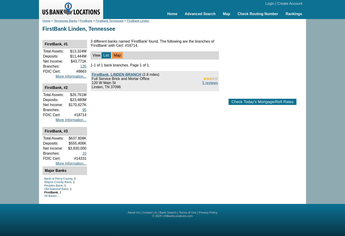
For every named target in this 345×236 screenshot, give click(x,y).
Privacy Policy (208, 212)
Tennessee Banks (65, 20)
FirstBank (86, 20)
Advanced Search (200, 14)
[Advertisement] (262, 57)
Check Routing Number (257, 14)
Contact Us (149, 212)
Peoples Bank (53, 185)
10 (84, 153)
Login (269, 3)
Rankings (294, 14)
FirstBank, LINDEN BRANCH (116, 75)
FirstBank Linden (138, 20)
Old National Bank (56, 189)
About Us (134, 212)
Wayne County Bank (57, 182)
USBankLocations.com (178, 216)
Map (226, 14)
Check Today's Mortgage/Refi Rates (262, 102)
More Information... (71, 76)
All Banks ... (52, 196)
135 (83, 66)
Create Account (289, 3)
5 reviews (210, 83)
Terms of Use (187, 212)
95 (84, 110)
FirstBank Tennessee (109, 20)
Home (172, 14)
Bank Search (168, 212)
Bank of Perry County (58, 178)
